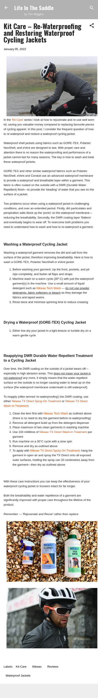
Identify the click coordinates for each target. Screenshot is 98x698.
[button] (91, 26)
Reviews (52, 666)
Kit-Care (21, 666)
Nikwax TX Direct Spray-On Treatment (36, 401)
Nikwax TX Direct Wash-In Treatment (63, 432)
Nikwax (37, 666)
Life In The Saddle (34, 8)
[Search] (91, 8)
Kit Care (17, 119)
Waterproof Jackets (18, 675)
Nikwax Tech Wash (48, 288)
